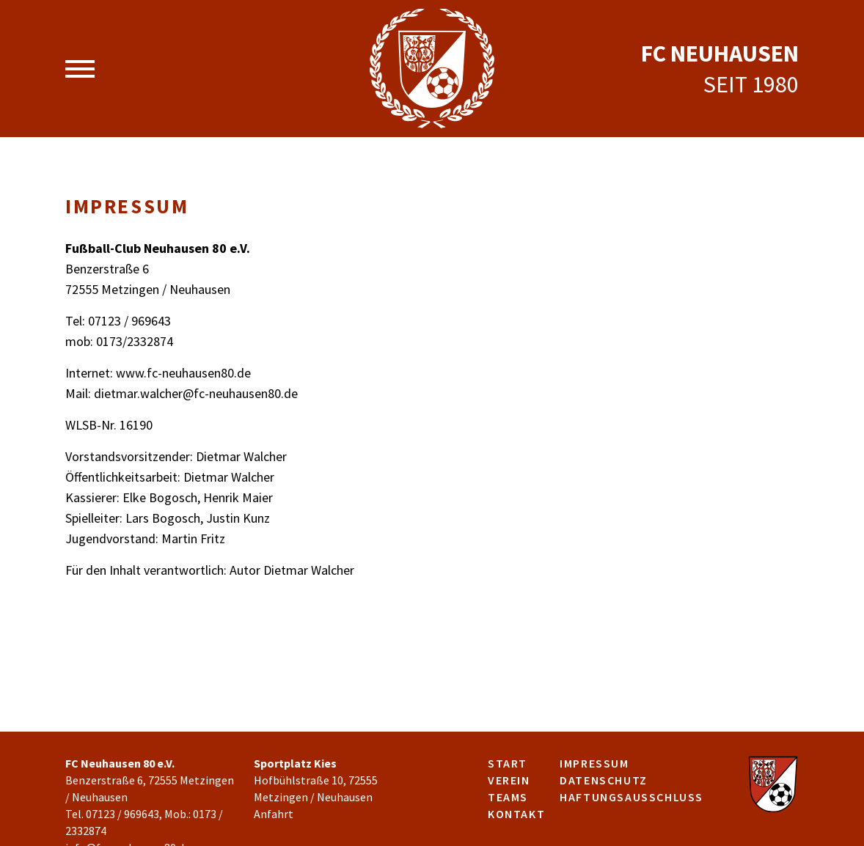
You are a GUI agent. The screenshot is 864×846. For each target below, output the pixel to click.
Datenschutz (604, 780)
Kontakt (516, 813)
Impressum (594, 763)
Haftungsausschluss (631, 797)
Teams (508, 797)
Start (507, 763)
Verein (509, 780)
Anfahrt (273, 813)
